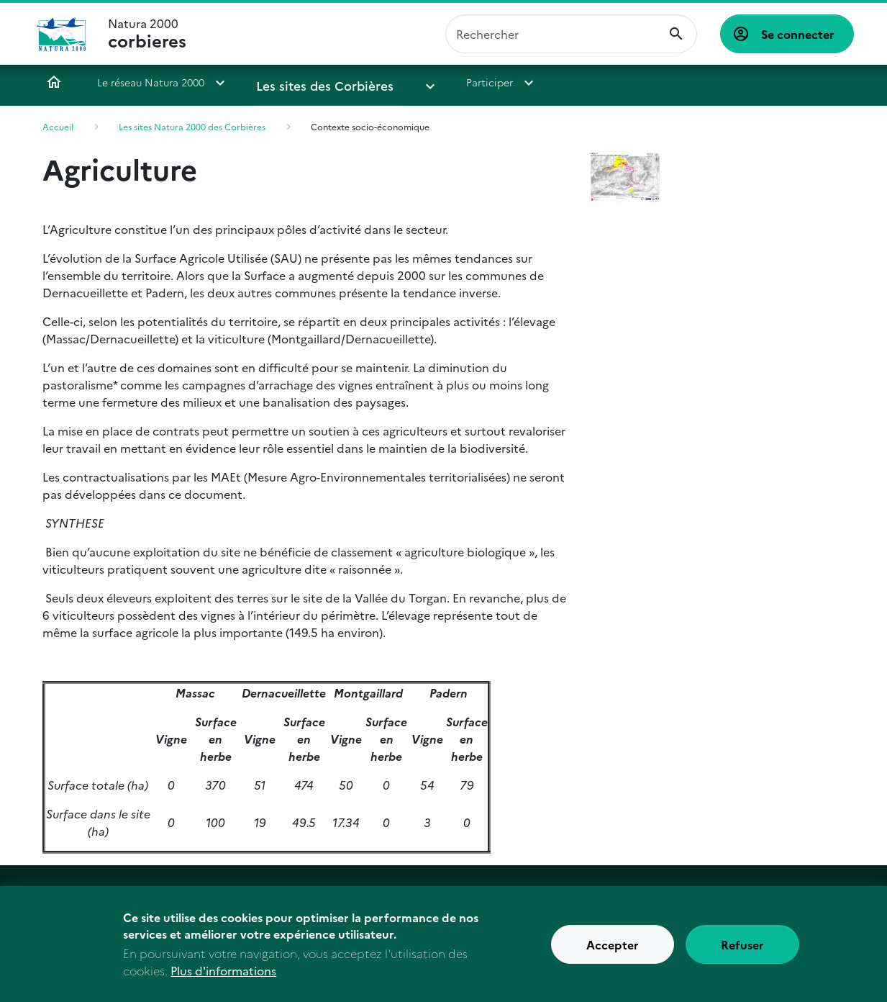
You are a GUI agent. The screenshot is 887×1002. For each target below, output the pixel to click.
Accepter (612, 950)
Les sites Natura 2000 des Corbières (192, 126)
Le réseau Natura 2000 (150, 82)
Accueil (54, 82)
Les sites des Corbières (311, 82)
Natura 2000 (147, 34)
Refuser (742, 950)
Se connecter (797, 34)
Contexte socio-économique (370, 126)
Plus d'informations (223, 976)
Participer (441, 82)
